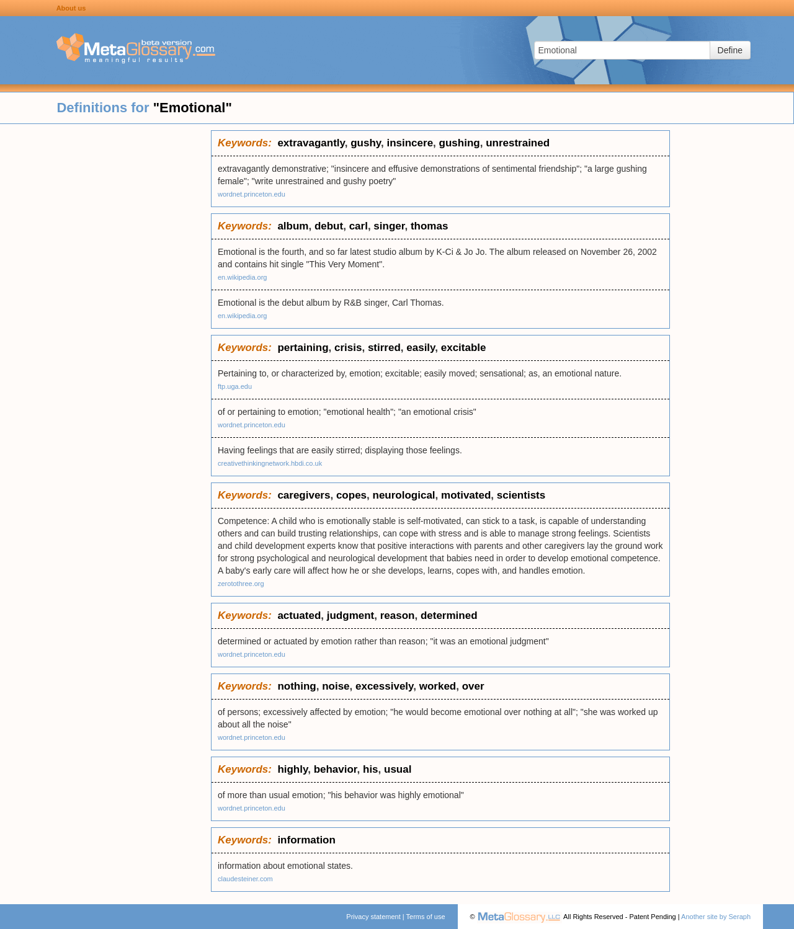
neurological (404, 495)
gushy (365, 143)
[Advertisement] (105, 316)
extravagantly (310, 143)
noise (335, 686)
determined (449, 615)
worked (438, 686)
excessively (384, 686)
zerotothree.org (241, 583)
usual (397, 769)
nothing (296, 686)
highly (292, 769)
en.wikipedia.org (242, 277)
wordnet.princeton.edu (251, 194)
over (473, 686)
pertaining (302, 347)
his (370, 769)
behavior (335, 769)
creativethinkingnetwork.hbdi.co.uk (270, 463)
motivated (466, 495)
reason (397, 615)
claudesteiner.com (245, 878)
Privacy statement (373, 916)
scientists (521, 495)
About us (71, 8)
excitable (463, 347)
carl (358, 226)
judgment (351, 615)
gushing (459, 143)
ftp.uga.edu (235, 386)
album (292, 226)
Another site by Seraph (716, 916)
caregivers (303, 495)
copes (351, 495)
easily (420, 347)
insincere (409, 143)
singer (388, 226)
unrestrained (518, 143)
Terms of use (425, 916)
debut (328, 226)
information (306, 840)
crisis (348, 347)
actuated (299, 615)
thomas (429, 226)
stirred (384, 347)
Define (730, 50)
